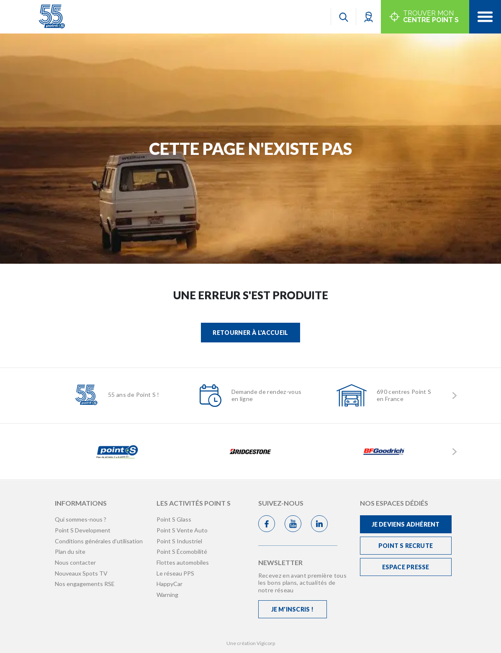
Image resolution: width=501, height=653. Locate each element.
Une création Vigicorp (250, 643)
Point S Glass (174, 519)
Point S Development (82, 530)
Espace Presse (405, 567)
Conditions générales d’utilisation (99, 541)
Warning (167, 594)
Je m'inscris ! (292, 609)
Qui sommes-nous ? (80, 519)
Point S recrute (405, 545)
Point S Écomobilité (182, 551)
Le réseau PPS (175, 573)
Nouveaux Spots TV (81, 573)
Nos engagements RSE (85, 583)
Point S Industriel (179, 541)
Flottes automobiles (183, 562)
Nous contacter (75, 562)
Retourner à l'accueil (250, 332)
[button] (368, 16)
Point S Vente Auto (182, 530)
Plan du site (70, 551)
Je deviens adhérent (406, 524)
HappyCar (169, 583)
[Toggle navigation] (485, 16)
